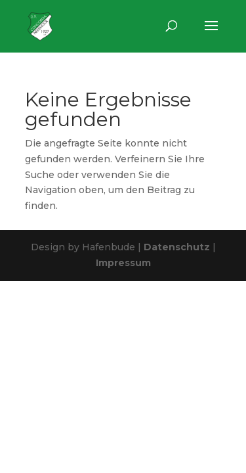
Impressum (123, 263)
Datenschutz (177, 247)
